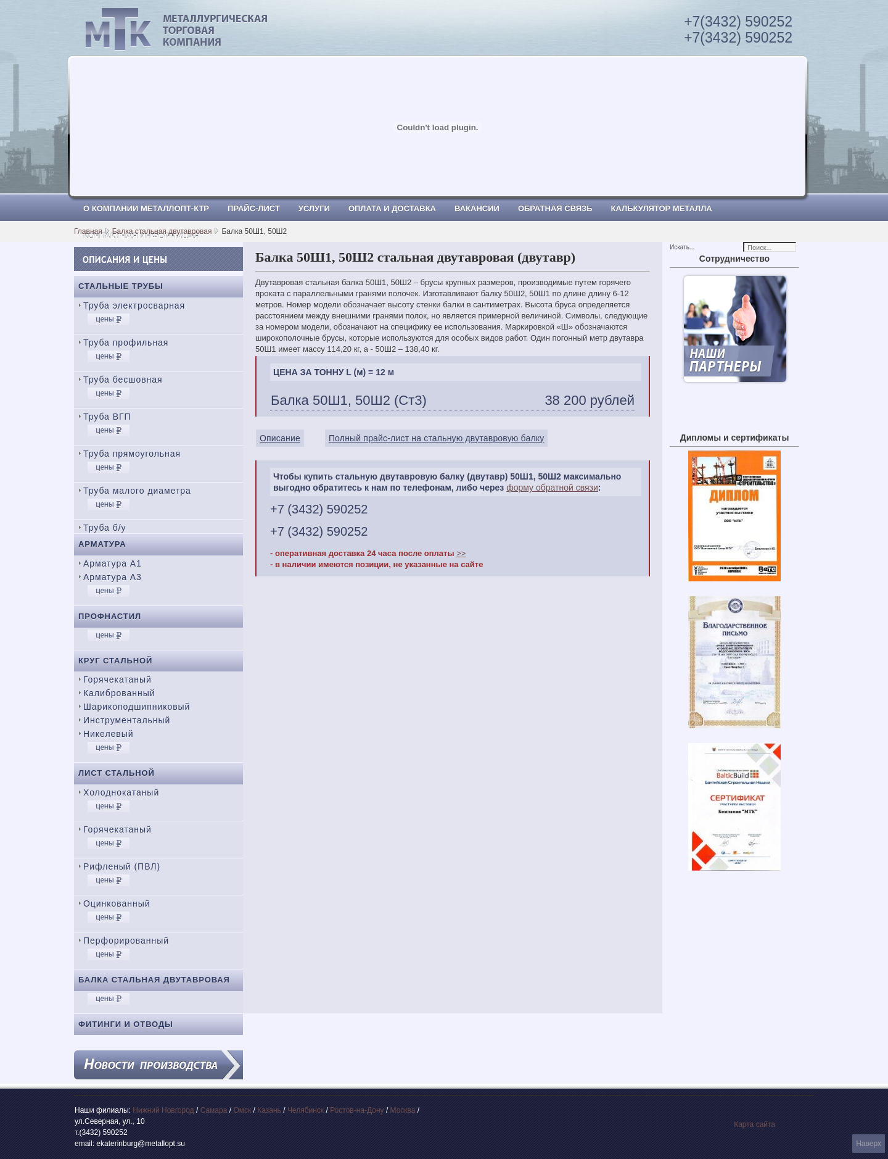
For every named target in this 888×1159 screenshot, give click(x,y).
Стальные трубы (120, 286)
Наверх (868, 1143)
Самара (214, 1110)
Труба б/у (104, 528)
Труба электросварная (134, 305)
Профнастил (109, 616)
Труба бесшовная (123, 379)
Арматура (102, 544)
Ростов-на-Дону (357, 1110)
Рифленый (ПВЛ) (121, 866)
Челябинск (305, 1110)
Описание (280, 438)
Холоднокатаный (121, 792)
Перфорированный (126, 940)
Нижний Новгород (163, 1110)
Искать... (682, 247)
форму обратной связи (552, 487)
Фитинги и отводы (125, 1024)
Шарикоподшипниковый (136, 707)
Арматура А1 (112, 563)
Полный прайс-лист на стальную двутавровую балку (437, 438)
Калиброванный (119, 693)
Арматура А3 (112, 577)
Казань (269, 1110)
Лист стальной (116, 773)
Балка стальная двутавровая (162, 231)
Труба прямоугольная (132, 454)
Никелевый (108, 734)
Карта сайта (754, 1124)
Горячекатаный (117, 679)
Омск (242, 1110)
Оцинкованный (116, 903)
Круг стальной (115, 660)
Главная (88, 231)
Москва (403, 1110)
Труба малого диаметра (137, 491)
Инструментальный (126, 720)
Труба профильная (125, 342)
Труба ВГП (107, 417)
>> (461, 553)
